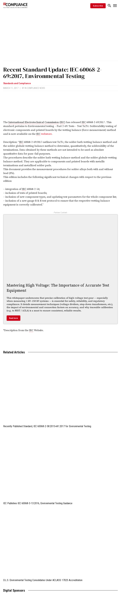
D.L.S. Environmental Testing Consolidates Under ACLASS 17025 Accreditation (42, 580)
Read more (13, 318)
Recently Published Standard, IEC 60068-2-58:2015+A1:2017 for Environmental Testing (47, 426)
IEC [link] (62, 122)
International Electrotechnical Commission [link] (33, 122)
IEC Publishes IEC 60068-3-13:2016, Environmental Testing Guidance (37, 503)
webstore (46, 134)
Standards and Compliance (17, 83)
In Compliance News (35, 88)
